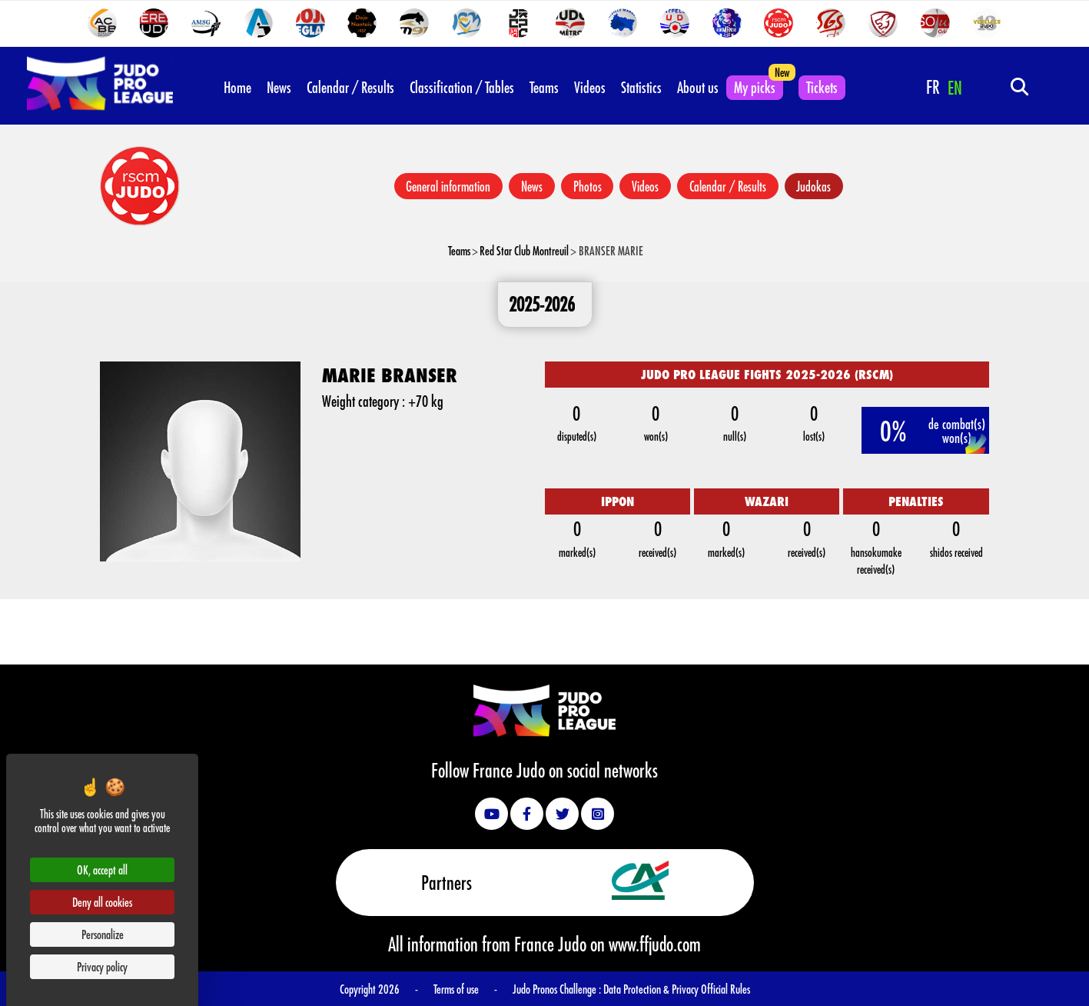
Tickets (822, 87)
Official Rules (725, 988)
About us (698, 87)
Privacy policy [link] (102, 966)
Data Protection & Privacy (652, 988)
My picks (754, 87)
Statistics (641, 87)
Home (237, 87)
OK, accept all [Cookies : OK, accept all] (102, 869)
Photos (587, 186)
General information (447, 186)
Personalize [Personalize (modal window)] (102, 934)
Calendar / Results (350, 87)
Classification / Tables (462, 87)
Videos (590, 87)
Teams (544, 87)
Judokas (814, 186)
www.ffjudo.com (655, 943)
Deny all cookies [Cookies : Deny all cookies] (102, 901)
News (279, 87)
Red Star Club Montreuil (524, 250)
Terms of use (456, 988)
